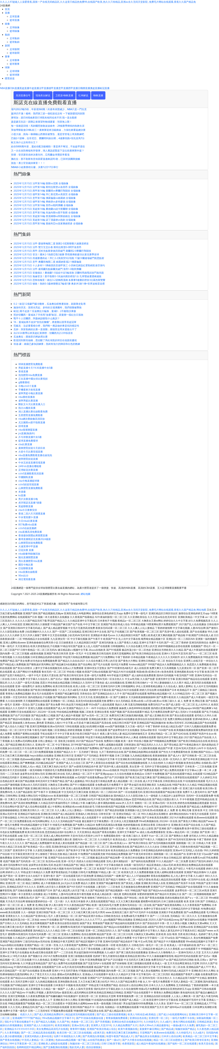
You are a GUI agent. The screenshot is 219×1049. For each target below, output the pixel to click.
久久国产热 (63, 1021)
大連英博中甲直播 (28, 546)
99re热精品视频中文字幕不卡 (58, 1018)
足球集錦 (14, 38)
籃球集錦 (14, 42)
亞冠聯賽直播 (25, 568)
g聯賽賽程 (24, 382)
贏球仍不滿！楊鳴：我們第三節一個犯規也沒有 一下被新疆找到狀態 (48, 113)
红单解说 (83, 95)
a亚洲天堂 (98, 1032)
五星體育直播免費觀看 (30, 415)
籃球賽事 (14, 63)
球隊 (7, 67)
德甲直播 (53, 88)
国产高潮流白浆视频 (93, 1036)
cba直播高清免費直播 (30, 531)
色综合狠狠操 (93, 1047)
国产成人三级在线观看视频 (111, 1014)
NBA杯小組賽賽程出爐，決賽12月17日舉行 (34, 167)
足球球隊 (14, 71)
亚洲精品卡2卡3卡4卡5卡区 (19, 1029)
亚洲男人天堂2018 (101, 1025)
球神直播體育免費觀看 (30, 364)
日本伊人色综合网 (171, 1036)
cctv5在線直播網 (27, 528)
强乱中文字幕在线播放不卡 (19, 1021)
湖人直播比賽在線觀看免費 (33, 411)
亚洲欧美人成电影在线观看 (53, 1043)
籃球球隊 (14, 74)
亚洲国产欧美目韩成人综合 (101, 1029)
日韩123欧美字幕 (110, 1043)
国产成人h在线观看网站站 (172, 1014)
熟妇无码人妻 (77, 1047)
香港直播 (23, 371)
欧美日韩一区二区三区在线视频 (74, 1032)
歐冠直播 (104, 88)
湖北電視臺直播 (26, 579)
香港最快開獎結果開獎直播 (33, 535)
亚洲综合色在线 (138, 1018)
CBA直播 (14, 88)
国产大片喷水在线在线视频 (136, 1040)
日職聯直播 (84, 88)
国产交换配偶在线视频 (55, 1047)
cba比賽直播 (25, 444)
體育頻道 (10, 78)
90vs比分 (23, 575)
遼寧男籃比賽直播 (28, 400)
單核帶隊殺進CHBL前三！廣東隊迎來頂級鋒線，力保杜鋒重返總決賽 (48, 130)
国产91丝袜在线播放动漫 (90, 1018)
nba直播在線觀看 (27, 572)
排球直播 (23, 426)
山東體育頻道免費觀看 (30, 542)
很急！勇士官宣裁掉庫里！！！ (28, 163)
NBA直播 (5, 88)
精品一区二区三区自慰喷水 (168, 1040)
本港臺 (22, 491)
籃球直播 (14, 20)
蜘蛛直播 (98, 95)
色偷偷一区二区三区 (82, 1021)
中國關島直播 (25, 477)
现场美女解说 (43, 95)
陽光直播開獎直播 (28, 557)
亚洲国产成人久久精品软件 (38, 1025)
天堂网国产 (146, 1032)
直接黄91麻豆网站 (149, 1029)
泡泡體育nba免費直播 (30, 375)
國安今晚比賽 (25, 564)
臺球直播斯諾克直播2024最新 (34, 539)
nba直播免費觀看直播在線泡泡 (35, 455)
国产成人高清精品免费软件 (48, 1014)
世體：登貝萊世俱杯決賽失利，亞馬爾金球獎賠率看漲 (40, 154)
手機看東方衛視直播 (29, 389)
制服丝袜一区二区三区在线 (84, 1043)
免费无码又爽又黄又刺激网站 (122, 1032)
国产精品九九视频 (45, 1021)
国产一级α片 (113, 1040)
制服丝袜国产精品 (185, 1029)
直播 (7, 12)
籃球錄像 (14, 31)
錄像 (7, 23)
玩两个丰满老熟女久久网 (67, 1036)
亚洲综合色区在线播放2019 (127, 1021)
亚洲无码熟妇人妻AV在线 (38, 1036)
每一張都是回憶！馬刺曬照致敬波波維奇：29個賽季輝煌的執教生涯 (47, 125)
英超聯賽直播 (25, 506)
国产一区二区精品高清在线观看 (38, 1032)
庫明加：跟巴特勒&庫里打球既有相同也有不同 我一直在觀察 (44, 117)
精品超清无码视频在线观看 (80, 1014)
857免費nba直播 (27, 524)
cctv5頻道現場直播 (28, 484)
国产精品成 (167, 1029)
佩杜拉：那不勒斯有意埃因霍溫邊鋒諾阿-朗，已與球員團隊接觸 (45, 159)
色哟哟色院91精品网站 (29, 1047)
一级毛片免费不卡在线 (182, 1018)
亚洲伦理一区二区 (158, 1018)
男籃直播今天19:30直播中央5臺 (35, 367)
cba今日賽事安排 (27, 510)
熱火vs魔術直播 (26, 408)
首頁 (7, 9)
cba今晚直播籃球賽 (29, 480)
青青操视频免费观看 (117, 1018)
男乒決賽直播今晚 (28, 499)
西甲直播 (73, 88)
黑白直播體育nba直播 (30, 561)
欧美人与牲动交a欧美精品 (142, 1014)
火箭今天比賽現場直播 (30, 451)
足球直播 (14, 16)
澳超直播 (95, 88)
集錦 (7, 34)
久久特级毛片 (151, 1021)
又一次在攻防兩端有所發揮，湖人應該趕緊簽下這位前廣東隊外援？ (47, 150)
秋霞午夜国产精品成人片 (119, 1036)
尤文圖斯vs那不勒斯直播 (31, 422)
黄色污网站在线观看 (184, 1021)
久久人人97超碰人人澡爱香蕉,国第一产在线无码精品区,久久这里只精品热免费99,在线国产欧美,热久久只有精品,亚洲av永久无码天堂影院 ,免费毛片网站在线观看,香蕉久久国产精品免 (98, 1)
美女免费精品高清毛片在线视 (52, 1029)
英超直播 (24, 88)
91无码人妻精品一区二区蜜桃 (37, 1040)
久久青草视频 (11, 1032)
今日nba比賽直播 (27, 521)
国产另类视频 (102, 1021)
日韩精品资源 (204, 1021)
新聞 (7, 45)
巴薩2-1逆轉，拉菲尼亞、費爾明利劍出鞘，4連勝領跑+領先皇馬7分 (48, 138)
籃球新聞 (14, 53)
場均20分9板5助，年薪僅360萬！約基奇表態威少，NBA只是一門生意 (49, 109)
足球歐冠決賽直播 (28, 469)
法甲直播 (44, 88)
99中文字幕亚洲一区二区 (22, 1043)
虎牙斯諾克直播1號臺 (30, 502)
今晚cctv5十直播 (27, 386)
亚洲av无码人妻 (80, 1025)
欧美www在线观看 (164, 1032)
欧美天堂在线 (206, 1043)
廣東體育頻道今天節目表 (31, 448)
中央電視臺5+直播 (28, 517)
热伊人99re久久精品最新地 (154, 1025)
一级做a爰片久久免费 (182, 1025)
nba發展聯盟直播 (27, 429)
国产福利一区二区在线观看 (182, 1043)
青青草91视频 (77, 1029)
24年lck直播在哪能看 (29, 466)
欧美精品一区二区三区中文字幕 (200, 1036)
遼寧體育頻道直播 (28, 459)
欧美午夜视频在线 (127, 1029)
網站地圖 (85, 594)
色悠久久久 (26, 1014)
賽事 (7, 56)
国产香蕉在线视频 (9, 1040)
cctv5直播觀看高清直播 (31, 473)
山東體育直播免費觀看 (30, 488)
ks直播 (22, 495)
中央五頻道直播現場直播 (31, 462)
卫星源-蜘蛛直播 (64, 95)
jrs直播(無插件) (26, 433)
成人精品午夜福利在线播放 (150, 1043)
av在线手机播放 (96, 1040)
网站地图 (201, 609)
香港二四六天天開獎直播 (31, 513)
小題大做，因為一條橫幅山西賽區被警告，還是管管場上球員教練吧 (47, 134)
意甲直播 (63, 88)
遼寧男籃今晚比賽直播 (30, 393)
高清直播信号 (23, 95)
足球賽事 (14, 60)
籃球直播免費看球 (28, 440)
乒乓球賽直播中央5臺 (30, 437)
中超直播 (34, 88)
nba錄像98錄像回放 (29, 553)
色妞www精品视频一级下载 (70, 1040)
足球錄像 (14, 27)
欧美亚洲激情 (62, 1025)
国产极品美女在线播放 (147, 1036)
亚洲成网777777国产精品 (26, 1018)
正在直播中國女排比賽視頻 (33, 378)
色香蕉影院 (128, 1043)
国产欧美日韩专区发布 (197, 1040)
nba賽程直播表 (26, 397)
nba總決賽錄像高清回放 (31, 418)
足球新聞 (14, 49)
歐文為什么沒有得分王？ (24, 142)
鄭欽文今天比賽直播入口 (31, 404)
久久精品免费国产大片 (125, 1025)
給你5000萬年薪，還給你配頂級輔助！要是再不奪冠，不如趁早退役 (48, 146)
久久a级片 (165, 1021)
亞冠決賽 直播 (26, 550)
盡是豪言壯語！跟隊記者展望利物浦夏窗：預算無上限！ (41, 121)
